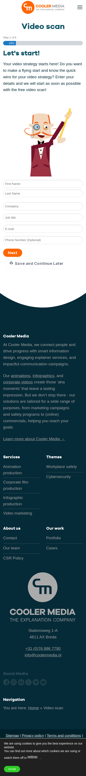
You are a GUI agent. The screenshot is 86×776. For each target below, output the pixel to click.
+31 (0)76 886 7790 (42, 648)
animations (20, 376)
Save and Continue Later (36, 263)
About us (12, 528)
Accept (12, 769)
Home (33, 708)
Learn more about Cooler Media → (34, 439)
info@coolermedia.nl (43, 655)
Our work (55, 528)
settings (32, 756)
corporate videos (18, 382)
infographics (43, 376)
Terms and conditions (64, 735)
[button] (80, 7)
